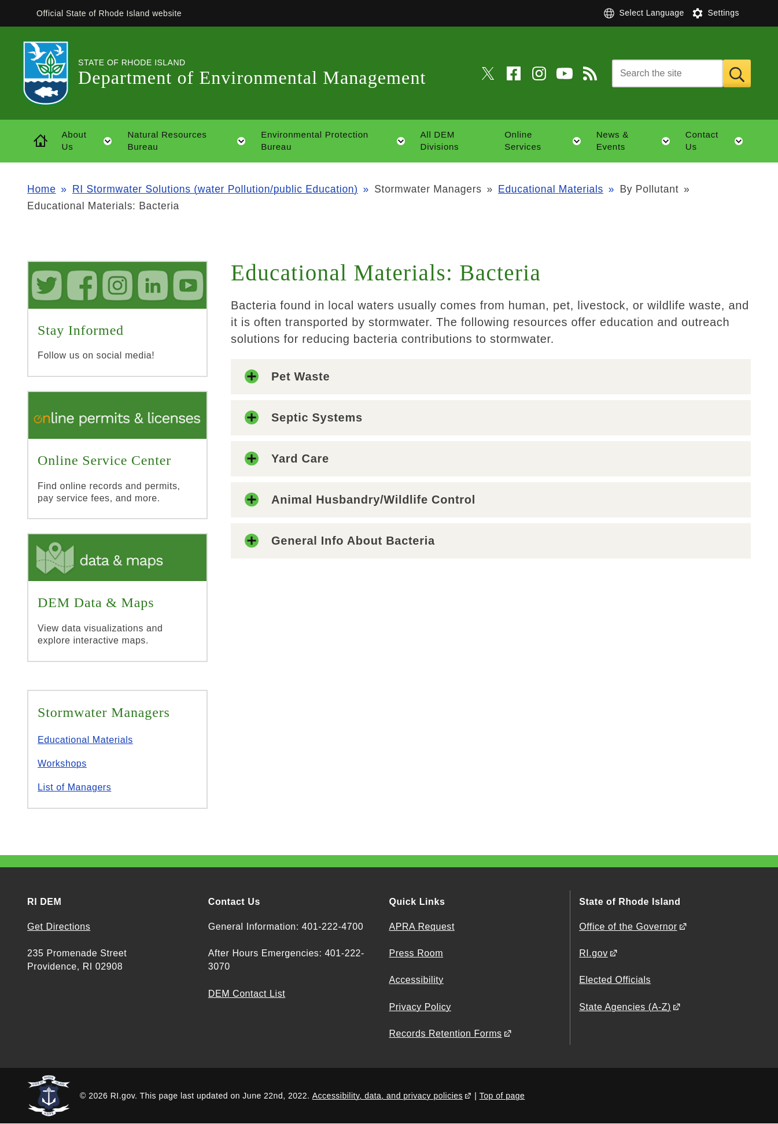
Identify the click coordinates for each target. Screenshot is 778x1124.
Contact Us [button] (718, 141)
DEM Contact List (246, 994)
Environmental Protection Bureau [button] (336, 141)
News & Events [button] (637, 141)
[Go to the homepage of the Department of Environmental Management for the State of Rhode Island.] (52, 73)
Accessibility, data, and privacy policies (387, 1095)
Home (41, 189)
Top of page (502, 1095)
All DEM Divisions (440, 140)
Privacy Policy (420, 1007)
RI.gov (593, 953)
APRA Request (421, 926)
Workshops (62, 763)
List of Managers (74, 787)
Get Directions (58, 926)
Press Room (416, 953)
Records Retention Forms (445, 1033)
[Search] (667, 73)
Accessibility (416, 980)
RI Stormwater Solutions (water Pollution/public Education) (215, 189)
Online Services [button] (546, 141)
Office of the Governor (628, 926)
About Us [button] (91, 141)
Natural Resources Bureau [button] (190, 141)
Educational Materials (550, 189)
